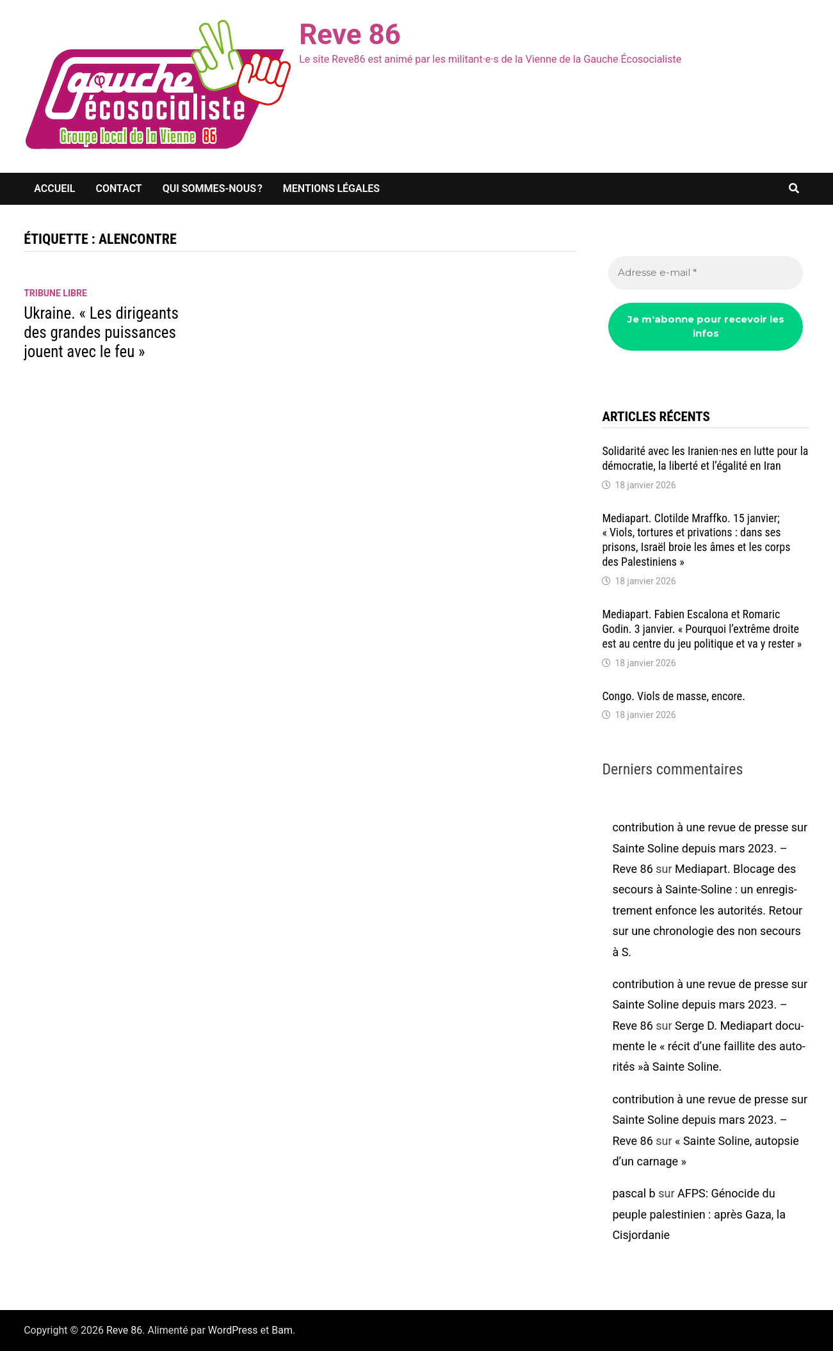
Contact (118, 188)
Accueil (54, 188)
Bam (282, 1330)
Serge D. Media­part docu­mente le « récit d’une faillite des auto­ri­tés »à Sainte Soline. (708, 1046)
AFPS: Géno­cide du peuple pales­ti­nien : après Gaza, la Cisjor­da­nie (699, 1214)
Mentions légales (331, 188)
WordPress (233, 1330)
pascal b (633, 1193)
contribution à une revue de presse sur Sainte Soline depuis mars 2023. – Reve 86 (709, 847)
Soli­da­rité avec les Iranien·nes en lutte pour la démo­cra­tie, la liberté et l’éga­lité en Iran (705, 458)
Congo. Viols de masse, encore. (673, 696)
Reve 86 (350, 34)
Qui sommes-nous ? (213, 188)
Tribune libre (55, 293)
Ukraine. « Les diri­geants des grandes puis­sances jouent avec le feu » (101, 332)
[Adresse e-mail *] (705, 273)
